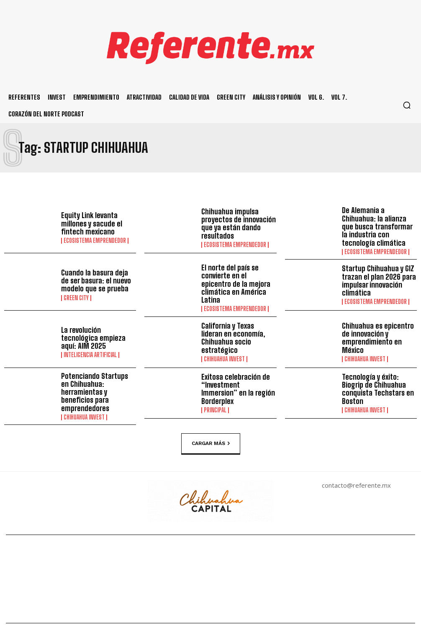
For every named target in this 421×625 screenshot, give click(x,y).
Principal (215, 393)
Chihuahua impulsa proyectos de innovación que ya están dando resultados (235, 223)
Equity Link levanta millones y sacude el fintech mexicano (88, 223)
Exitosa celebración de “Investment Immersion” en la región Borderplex (235, 376)
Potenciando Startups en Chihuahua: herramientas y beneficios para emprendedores (97, 377)
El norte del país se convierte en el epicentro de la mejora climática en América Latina (236, 275)
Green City (76, 291)
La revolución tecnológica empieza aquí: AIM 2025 (96, 325)
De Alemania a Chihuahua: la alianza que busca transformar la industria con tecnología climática (379, 223)
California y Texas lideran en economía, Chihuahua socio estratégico (235, 325)
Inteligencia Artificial (90, 338)
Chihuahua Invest (224, 342)
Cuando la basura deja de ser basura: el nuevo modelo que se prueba (95, 274)
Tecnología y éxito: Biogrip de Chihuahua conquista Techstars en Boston (378, 376)
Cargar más (211, 425)
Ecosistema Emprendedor (95, 240)
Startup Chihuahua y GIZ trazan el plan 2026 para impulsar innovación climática (375, 275)
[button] (406, 105)
